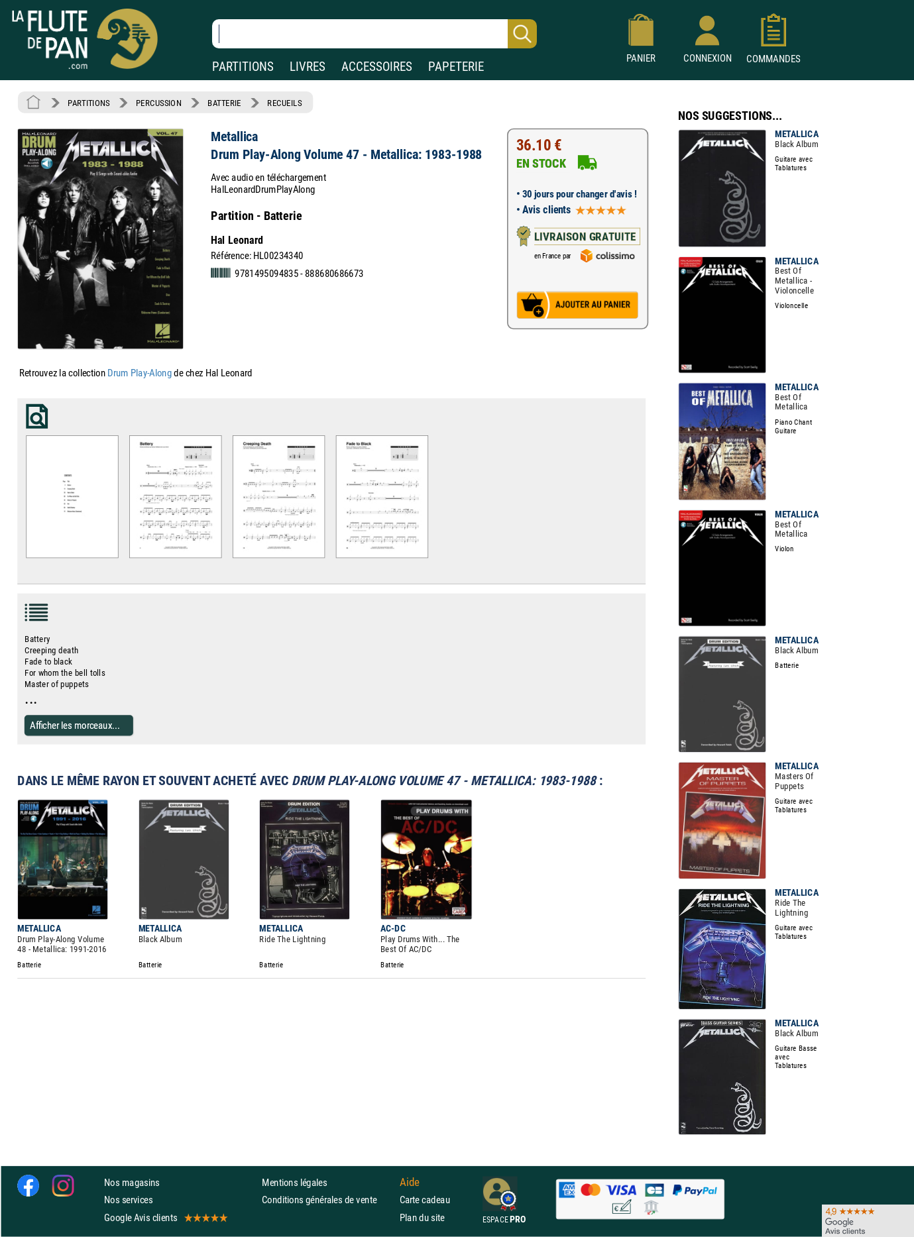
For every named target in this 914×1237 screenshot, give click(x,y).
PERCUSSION (159, 102)
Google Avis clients (165, 1217)
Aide (410, 1182)
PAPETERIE (456, 66)
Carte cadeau (425, 1200)
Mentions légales (294, 1182)
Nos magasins (132, 1182)
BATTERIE (224, 102)
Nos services (128, 1200)
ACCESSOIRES (376, 66)
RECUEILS (284, 102)
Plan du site (422, 1217)
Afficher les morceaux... (75, 724)
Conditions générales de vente (328, 1200)
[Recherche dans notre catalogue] (374, 33)
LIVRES (307, 66)
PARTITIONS (243, 66)
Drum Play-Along (139, 373)
